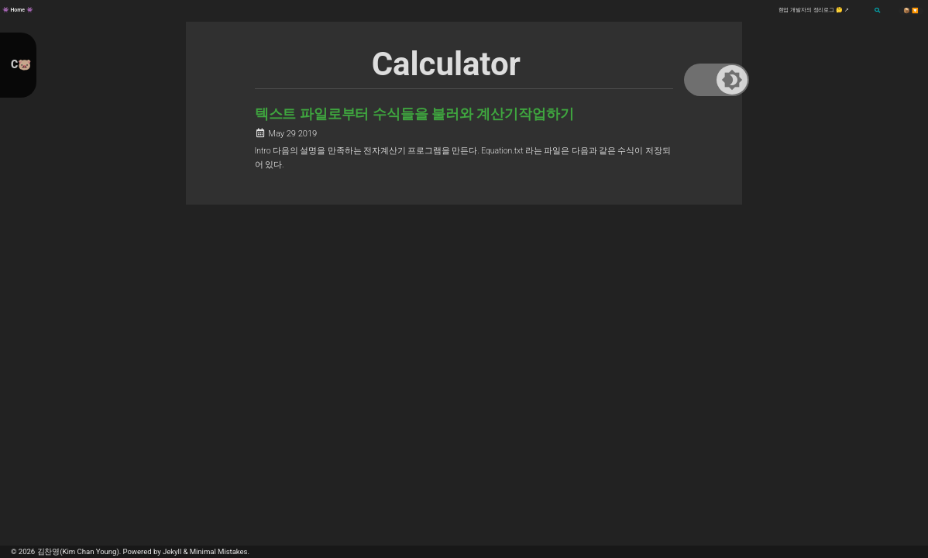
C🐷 (21, 64)
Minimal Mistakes (219, 551)
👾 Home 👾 (17, 10)
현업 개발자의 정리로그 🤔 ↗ (813, 10)
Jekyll (172, 551)
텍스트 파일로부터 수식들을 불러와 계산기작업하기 (414, 114)
